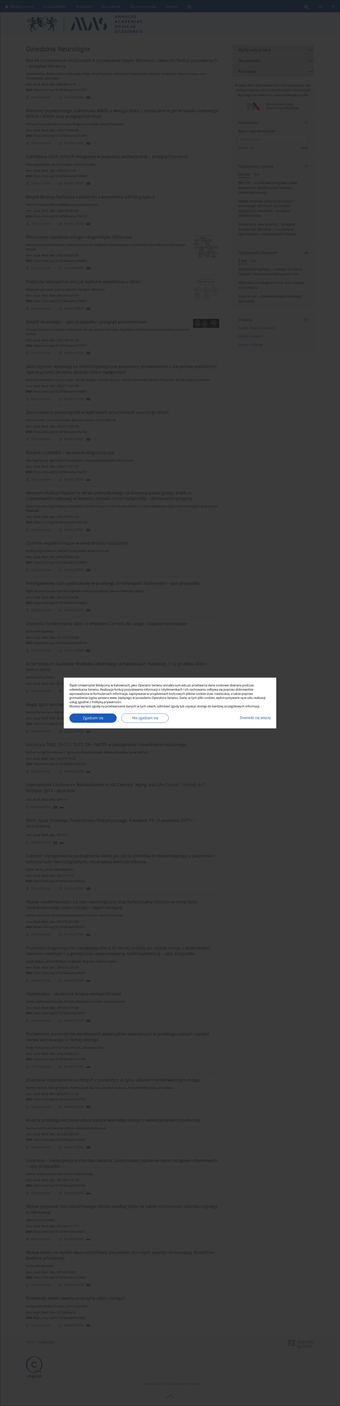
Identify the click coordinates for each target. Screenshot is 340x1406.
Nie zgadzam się (145, 717)
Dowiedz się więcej (255, 717)
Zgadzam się (93, 717)
